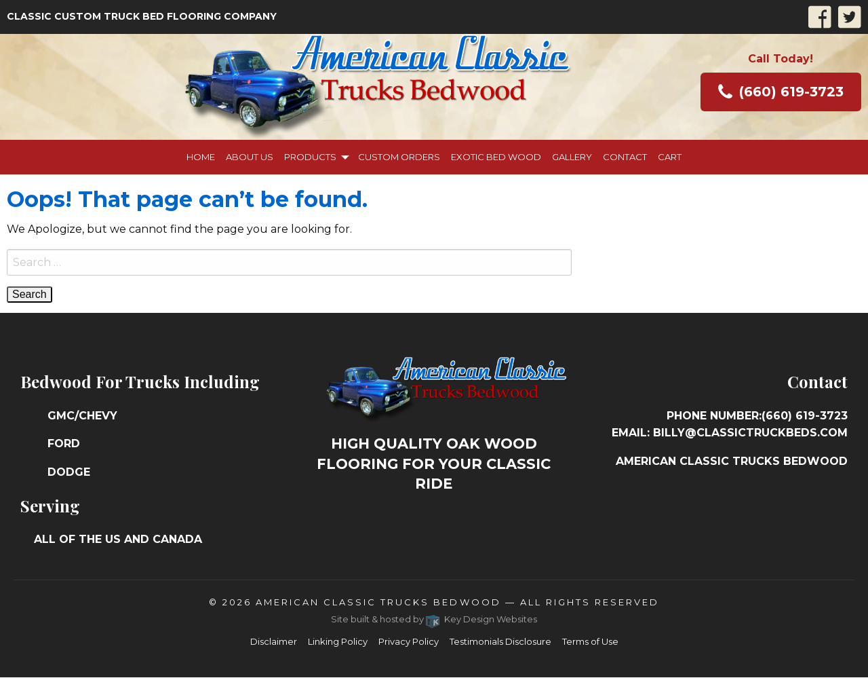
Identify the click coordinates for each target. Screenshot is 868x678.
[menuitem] (200, 157)
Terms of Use (590, 641)
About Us (249, 156)
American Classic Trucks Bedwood (378, 602)
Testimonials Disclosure (500, 641)
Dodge (68, 472)
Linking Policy (338, 641)
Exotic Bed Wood (496, 156)
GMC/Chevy (82, 415)
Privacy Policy (408, 641)
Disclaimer (273, 641)
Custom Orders (399, 156)
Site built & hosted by (434, 619)
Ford (63, 443)
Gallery (572, 156)
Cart (670, 156)
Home (200, 156)
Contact (625, 156)
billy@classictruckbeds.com (750, 432)
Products (310, 156)
